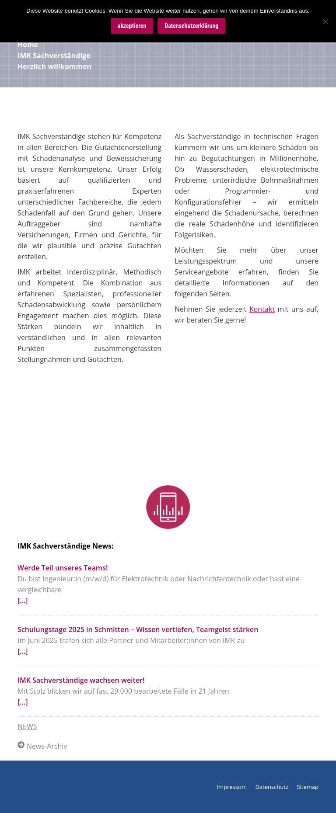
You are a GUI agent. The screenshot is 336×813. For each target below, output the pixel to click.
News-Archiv (42, 746)
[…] (23, 600)
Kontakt (262, 309)
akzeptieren (132, 25)
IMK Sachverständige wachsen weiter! (81, 680)
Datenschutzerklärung (191, 25)
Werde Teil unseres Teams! (63, 568)
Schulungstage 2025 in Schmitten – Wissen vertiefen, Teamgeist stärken (138, 629)
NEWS (27, 726)
